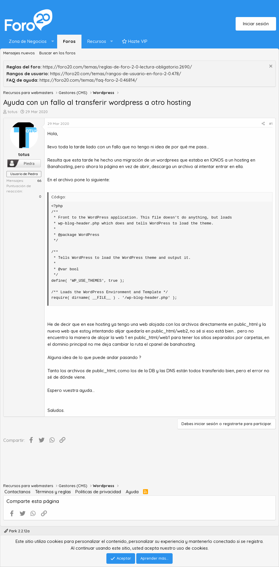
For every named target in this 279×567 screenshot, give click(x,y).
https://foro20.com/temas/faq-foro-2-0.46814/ (88, 80)
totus (12, 111)
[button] (30, 41)
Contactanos (17, 491)
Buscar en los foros (57, 53)
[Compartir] (263, 123)
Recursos (96, 41)
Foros (69, 41)
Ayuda (132, 491)
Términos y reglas (53, 491)
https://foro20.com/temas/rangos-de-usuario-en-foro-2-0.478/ (115, 73)
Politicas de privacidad (98, 491)
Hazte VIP (134, 41)
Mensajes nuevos (19, 53)
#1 (271, 123)
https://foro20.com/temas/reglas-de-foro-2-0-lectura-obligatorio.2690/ (117, 67)
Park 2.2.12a (17, 531)
